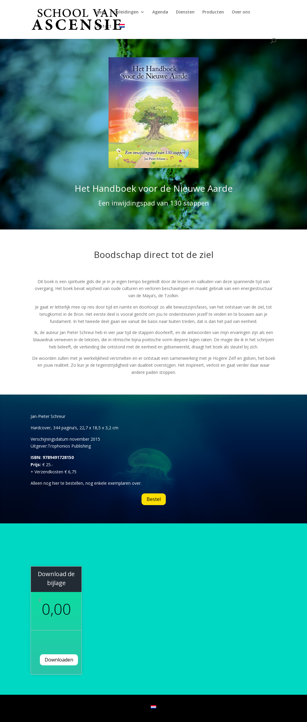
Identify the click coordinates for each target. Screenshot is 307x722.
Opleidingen (126, 12)
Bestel (154, 499)
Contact (103, 26)
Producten (213, 12)
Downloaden (59, 659)
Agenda (160, 12)
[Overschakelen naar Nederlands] (153, 707)
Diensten (185, 12)
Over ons (241, 12)
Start (100, 12)
